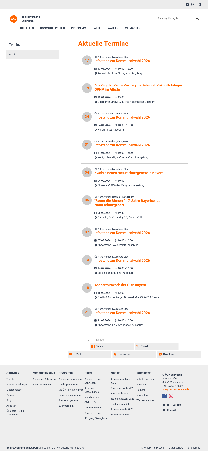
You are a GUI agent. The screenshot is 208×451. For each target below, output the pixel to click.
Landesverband (92, 407)
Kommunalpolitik (52, 28)
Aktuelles (27, 28)
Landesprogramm (68, 384)
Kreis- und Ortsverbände (91, 390)
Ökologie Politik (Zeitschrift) (15, 412)
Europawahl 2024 (119, 393)
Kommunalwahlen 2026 (120, 381)
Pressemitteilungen (16, 384)
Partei (97, 28)
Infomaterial (143, 395)
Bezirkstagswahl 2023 (122, 398)
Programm (78, 28)
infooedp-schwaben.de (175, 389)
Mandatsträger (92, 397)
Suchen (197, 18)
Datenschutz (176, 447)
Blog (8, 400)
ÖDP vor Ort (90, 402)
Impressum (159, 447)
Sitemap (146, 447)
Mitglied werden (145, 379)
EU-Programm (66, 405)
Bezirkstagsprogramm (70, 379)
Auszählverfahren (119, 414)
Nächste (99, 339)
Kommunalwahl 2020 (121, 409)
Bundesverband (92, 413)
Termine (14, 44)
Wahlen (113, 28)
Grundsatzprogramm (69, 395)
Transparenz (193, 447)
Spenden (141, 384)
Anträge (10, 395)
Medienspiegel (14, 389)
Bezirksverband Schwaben (92, 381)
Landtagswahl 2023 (120, 404)
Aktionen (11, 405)
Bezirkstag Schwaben (44, 379)
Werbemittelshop (145, 400)
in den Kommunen (42, 384)
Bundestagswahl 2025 (122, 388)
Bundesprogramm (68, 400)
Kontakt (140, 389)
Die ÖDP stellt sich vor (70, 389)
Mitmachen (132, 28)
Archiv (12, 54)
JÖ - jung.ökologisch (95, 418)
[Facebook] (187, 4)
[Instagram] (192, 4)
